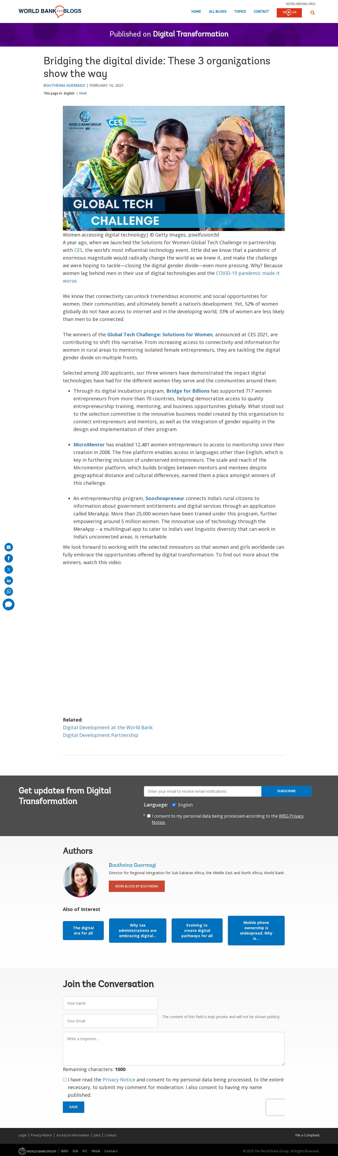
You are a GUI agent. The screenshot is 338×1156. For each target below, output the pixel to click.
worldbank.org (301, 3)
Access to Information (73, 1135)
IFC (84, 1151)
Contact (261, 11)
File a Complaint (307, 1135)
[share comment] (9, 604)
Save (73, 1107)
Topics (240, 11)
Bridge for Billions (187, 391)
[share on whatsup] (8, 591)
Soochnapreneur (164, 498)
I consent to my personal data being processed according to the (228, 819)
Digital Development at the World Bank (108, 727)
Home (196, 11)
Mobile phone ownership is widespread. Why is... (256, 930)
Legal (22, 1135)
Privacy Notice (119, 1079)
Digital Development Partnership (101, 735)
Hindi (83, 93)
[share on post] (8, 569)
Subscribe (286, 791)
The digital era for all (83, 930)
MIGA (96, 1151)
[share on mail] (8, 547)
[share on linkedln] (8, 580)
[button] (313, 12)
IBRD (64, 1151)
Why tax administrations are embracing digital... (138, 930)
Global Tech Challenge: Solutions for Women (160, 334)
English (69, 93)
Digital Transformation (190, 34)
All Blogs (217, 11)
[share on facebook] (8, 558)
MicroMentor (89, 444)
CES (78, 250)
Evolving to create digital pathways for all (197, 930)
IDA (75, 1151)
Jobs (97, 1135)
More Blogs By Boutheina (136, 886)
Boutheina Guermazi (64, 85)
